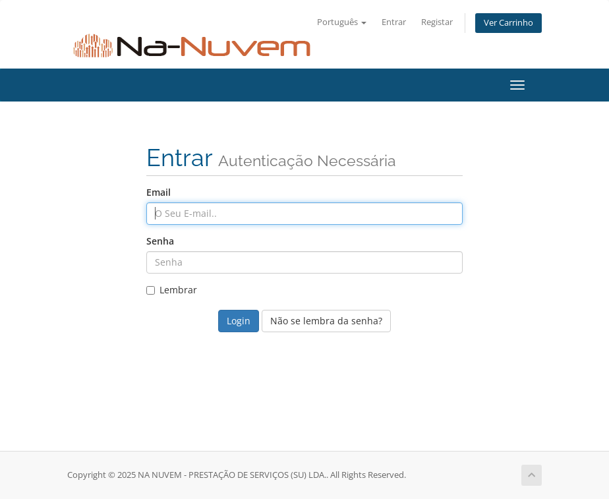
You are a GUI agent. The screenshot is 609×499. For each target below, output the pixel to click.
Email (158, 192)
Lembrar (171, 289)
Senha (160, 241)
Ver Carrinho (508, 22)
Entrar (394, 22)
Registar (437, 22)
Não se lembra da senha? (326, 320)
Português (341, 22)
